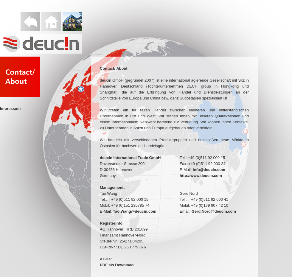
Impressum (10, 108)
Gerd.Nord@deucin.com (214, 211)
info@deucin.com (209, 169)
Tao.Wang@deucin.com (134, 211)
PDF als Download (116, 265)
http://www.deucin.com (201, 175)
